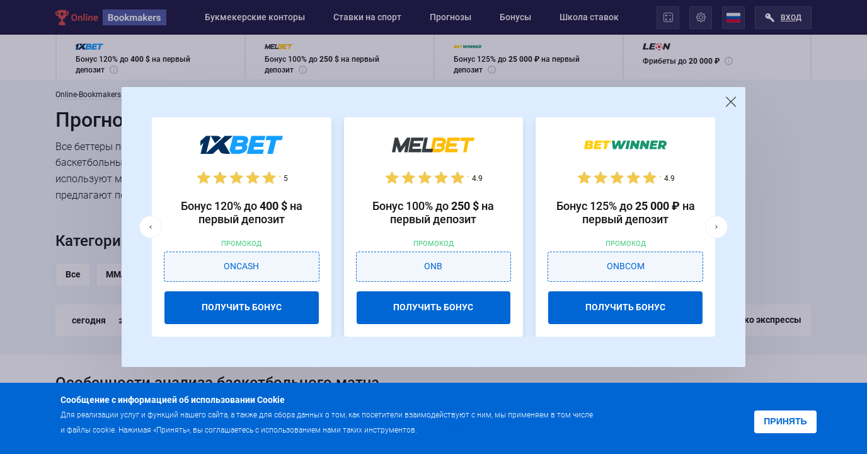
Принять (785, 421)
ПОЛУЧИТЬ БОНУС (242, 307)
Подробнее (444, 429)
